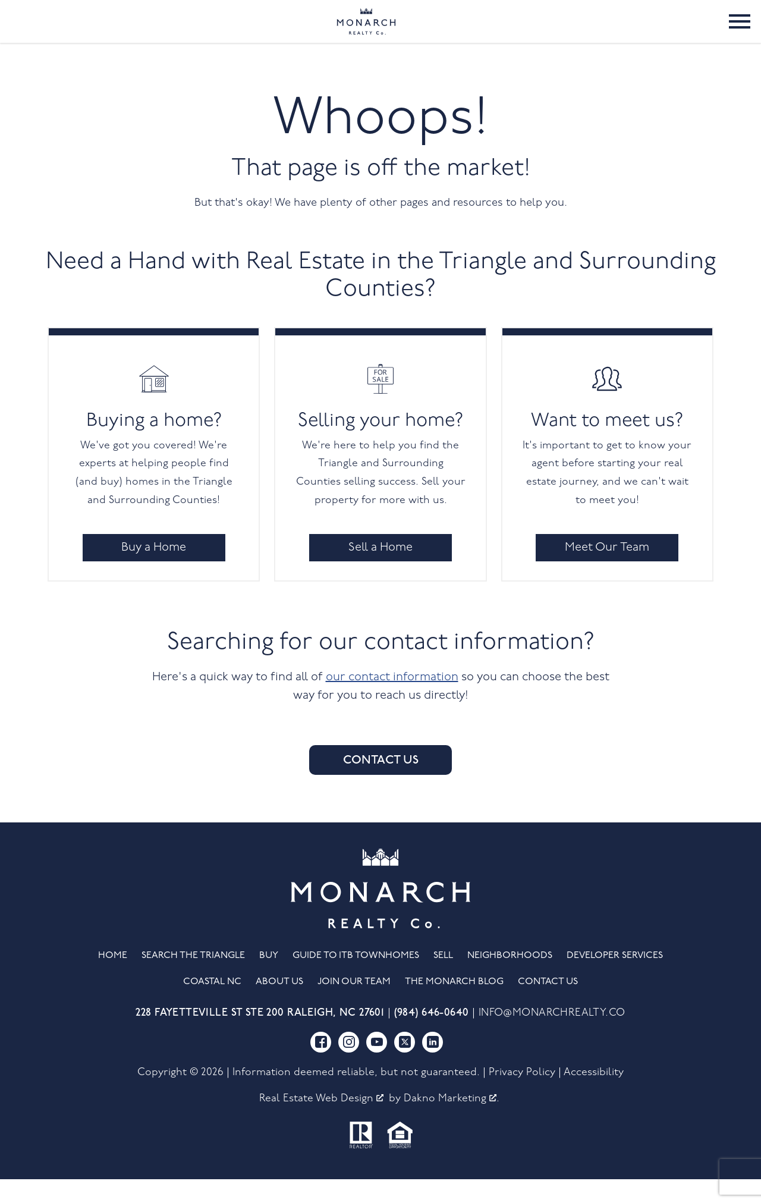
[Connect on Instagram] (348, 1066)
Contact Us (381, 784)
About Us (279, 1006)
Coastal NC (212, 1006)
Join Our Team (354, 1006)
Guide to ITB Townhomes (356, 980)
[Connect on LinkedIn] (432, 1066)
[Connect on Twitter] (404, 1066)
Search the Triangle (193, 980)
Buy (268, 980)
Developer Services (615, 980)
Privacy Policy (522, 1096)
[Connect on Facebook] (320, 1066)
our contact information (392, 701)
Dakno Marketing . (451, 1122)
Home (112, 980)
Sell (443, 980)
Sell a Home (380, 571)
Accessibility (594, 1096)
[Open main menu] (739, 33)
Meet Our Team (607, 571)
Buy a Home (153, 571)
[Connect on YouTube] (376, 1066)
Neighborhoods (509, 980)
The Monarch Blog (454, 1006)
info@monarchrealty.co (552, 1037)
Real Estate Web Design (321, 1122)
